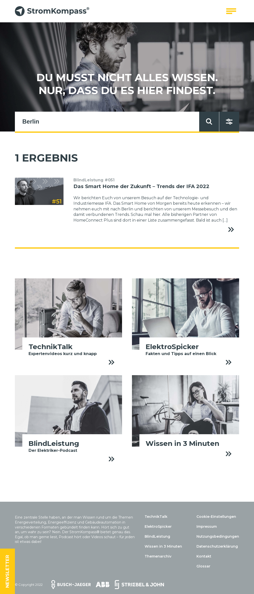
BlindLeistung (157, 536)
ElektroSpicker (158, 526)
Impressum (206, 526)
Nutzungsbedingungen (217, 536)
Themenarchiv (158, 556)
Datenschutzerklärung (217, 546)
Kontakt (203, 556)
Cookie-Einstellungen (216, 516)
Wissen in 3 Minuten (163, 546)
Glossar (203, 566)
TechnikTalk (156, 516)
